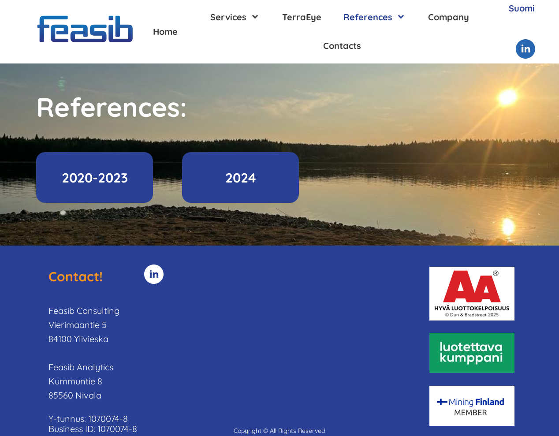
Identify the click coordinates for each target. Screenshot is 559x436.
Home (165, 31)
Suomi (522, 8)
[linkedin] (525, 49)
